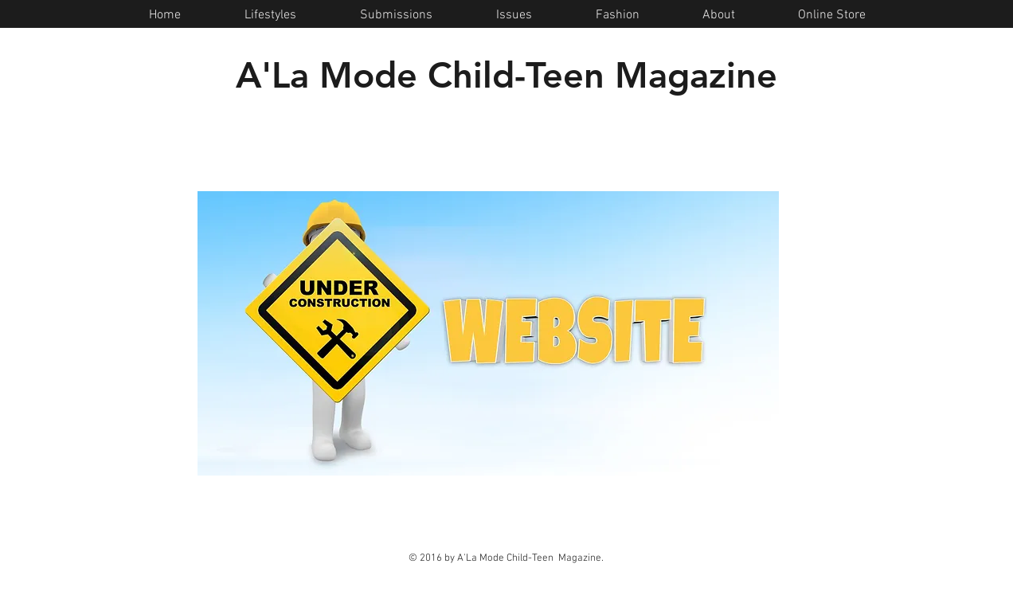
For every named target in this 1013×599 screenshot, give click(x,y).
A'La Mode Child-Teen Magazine (506, 74)
